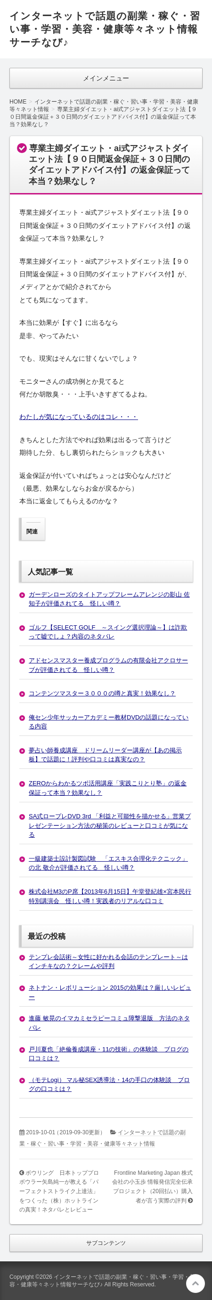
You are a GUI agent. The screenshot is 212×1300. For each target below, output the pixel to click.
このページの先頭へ (195, 1283)
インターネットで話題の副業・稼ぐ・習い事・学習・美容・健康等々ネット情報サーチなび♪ (104, 29)
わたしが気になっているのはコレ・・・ (78, 416)
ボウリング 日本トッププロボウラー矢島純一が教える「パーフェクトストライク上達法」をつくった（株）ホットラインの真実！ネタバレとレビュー (59, 1191)
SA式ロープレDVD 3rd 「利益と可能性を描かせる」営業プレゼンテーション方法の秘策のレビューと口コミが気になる (110, 825)
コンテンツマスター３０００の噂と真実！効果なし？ (102, 693)
